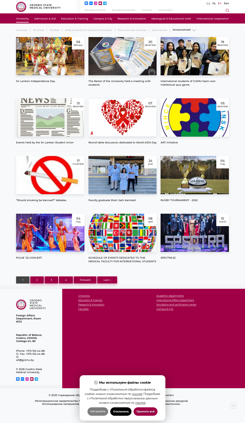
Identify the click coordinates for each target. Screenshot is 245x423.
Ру (214, 3)
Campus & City (102, 18)
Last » (107, 279)
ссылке (137, 418)
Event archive (159, 30)
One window (166, 10)
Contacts (147, 10)
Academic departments (170, 296)
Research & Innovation (132, 18)
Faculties (54, 30)
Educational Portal (95, 10)
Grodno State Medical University (38, 7)
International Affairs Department (175, 300)
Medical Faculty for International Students (88, 30)
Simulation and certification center (176, 305)
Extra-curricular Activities (132, 30)
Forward (85, 279)
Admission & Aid (45, 18)
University (22, 18)
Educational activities (123, 10)
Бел (226, 3)
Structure (38, 30)
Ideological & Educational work (171, 18)
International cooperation (213, 18)
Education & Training (74, 18)
